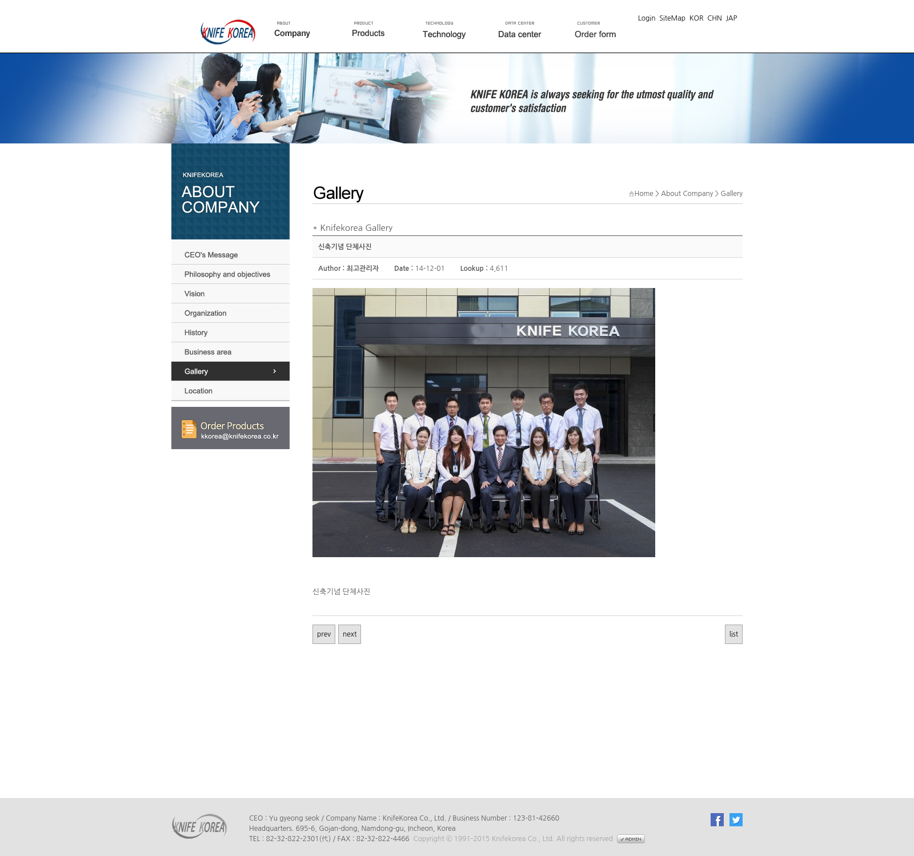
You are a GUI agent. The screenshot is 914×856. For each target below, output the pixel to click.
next (349, 634)
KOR (696, 18)
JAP (731, 18)
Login (647, 18)
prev (324, 634)
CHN (714, 18)
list (733, 634)
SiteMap (672, 18)
